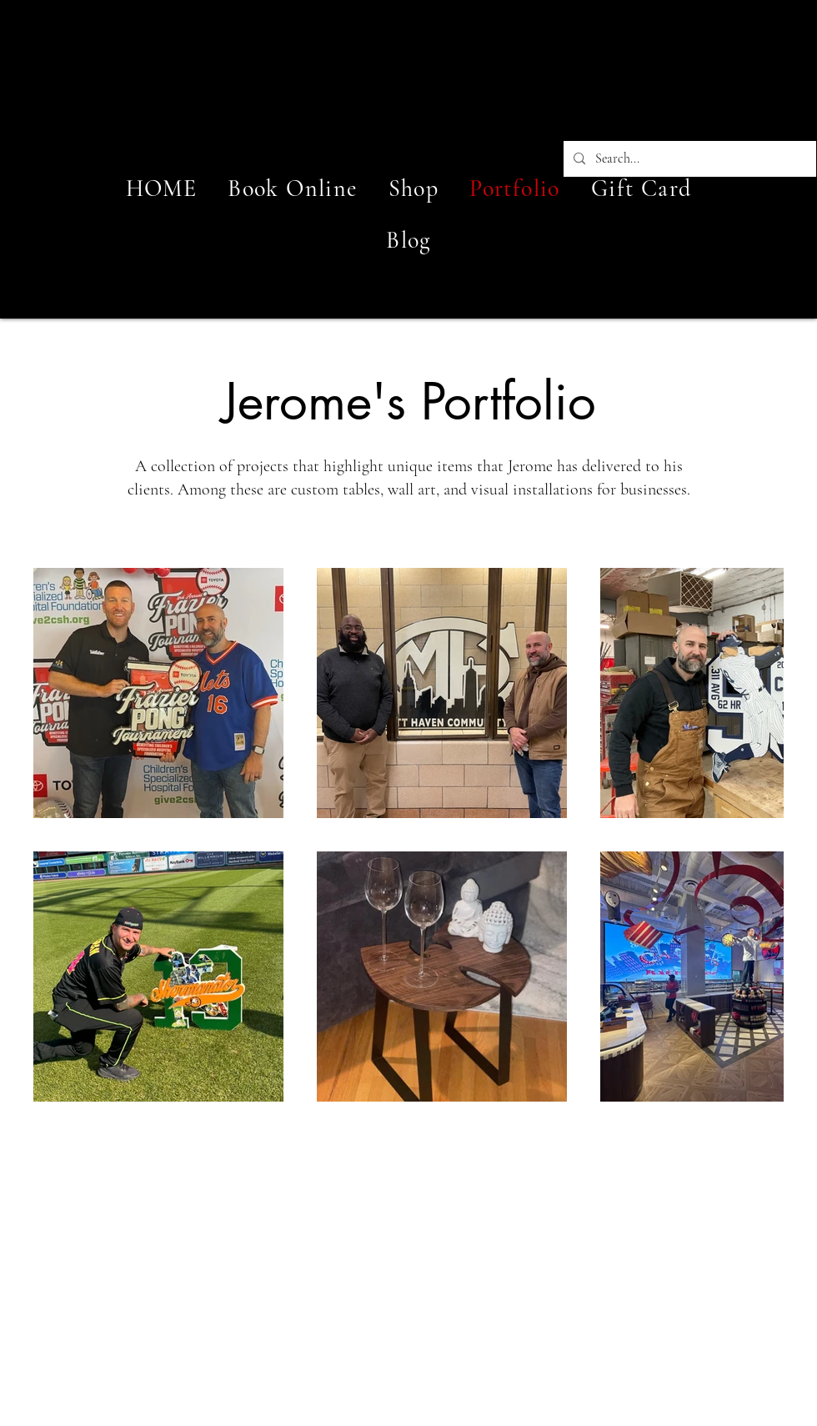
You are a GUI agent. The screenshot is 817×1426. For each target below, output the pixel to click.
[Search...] (688, 159)
